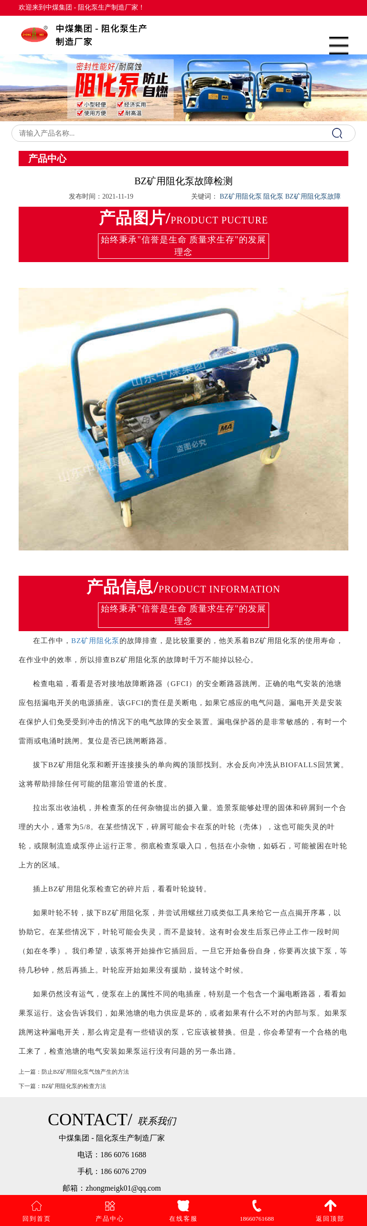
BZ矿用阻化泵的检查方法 (74, 1096)
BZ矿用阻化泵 (95, 641)
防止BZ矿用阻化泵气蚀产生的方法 (85, 1082)
